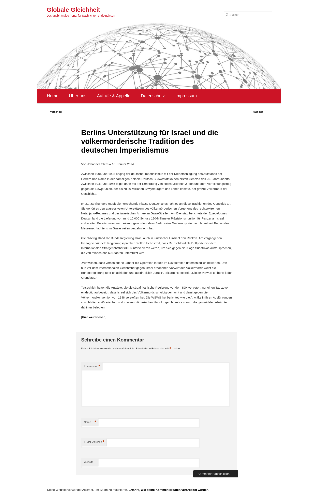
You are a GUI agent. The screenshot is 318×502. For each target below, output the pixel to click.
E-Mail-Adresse (94, 442)
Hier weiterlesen (93, 317)
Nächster (259, 111)
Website (88, 461)
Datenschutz (153, 95)
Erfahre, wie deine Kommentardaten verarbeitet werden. (169, 489)
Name (90, 422)
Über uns (78, 95)
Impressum (186, 95)
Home (52, 95)
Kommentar (92, 366)
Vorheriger (54, 111)
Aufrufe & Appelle (113, 95)
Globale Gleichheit (73, 9)
